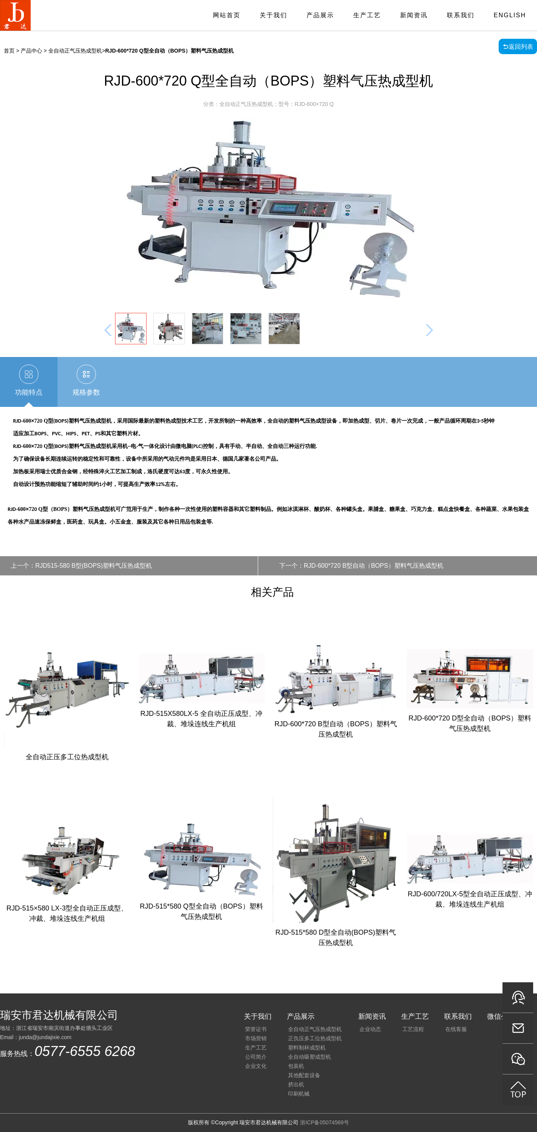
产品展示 (320, 15)
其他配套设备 (304, 1075)
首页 (9, 51)
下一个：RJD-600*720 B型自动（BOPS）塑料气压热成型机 (361, 565)
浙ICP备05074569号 (324, 1122)
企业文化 (256, 1066)
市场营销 (256, 1038)
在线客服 (456, 1029)
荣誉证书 (256, 1029)
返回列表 (521, 46)
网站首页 (226, 15)
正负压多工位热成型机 (315, 1038)
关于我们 (273, 15)
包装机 (296, 1066)
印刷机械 (299, 1094)
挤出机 (296, 1084)
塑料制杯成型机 (307, 1047)
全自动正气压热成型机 (315, 1029)
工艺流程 (413, 1029)
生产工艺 (367, 15)
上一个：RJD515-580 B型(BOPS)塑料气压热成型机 (81, 565)
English (510, 15)
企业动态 (370, 1029)
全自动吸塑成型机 (309, 1057)
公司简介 (256, 1057)
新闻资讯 (414, 15)
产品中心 (31, 51)
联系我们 (460, 15)
